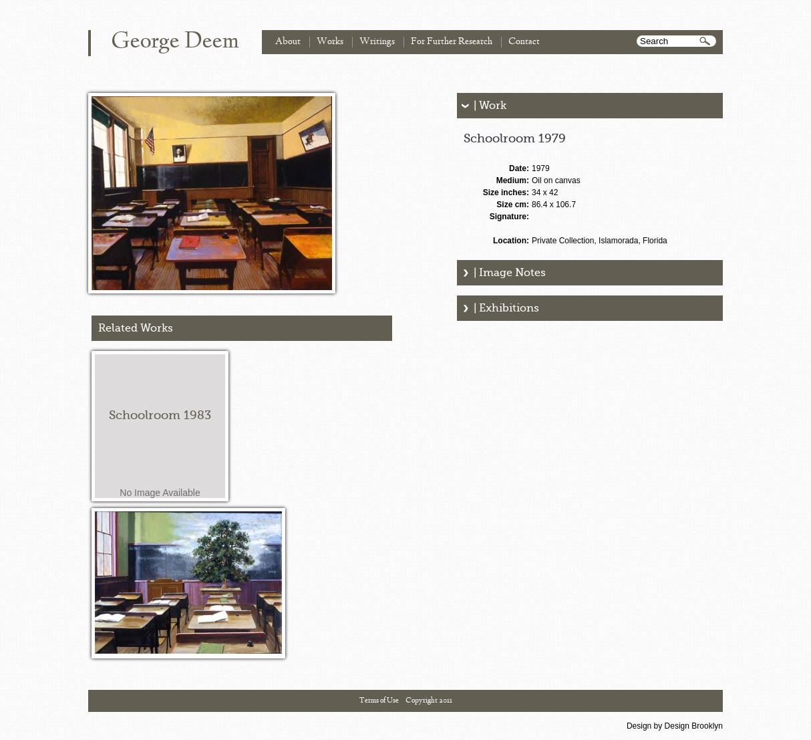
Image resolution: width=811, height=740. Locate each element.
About (288, 42)
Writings (377, 42)
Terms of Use (379, 701)
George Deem (175, 42)
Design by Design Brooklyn (675, 726)
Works (330, 42)
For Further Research (451, 42)
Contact (524, 42)
